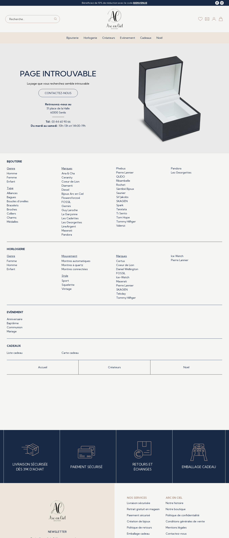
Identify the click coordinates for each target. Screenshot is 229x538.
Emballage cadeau (138, 533)
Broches (12, 209)
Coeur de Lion (70, 181)
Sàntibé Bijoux (125, 189)
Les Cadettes (70, 218)
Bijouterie (73, 37)
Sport (65, 280)
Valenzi (120, 225)
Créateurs (108, 37)
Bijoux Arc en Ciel (73, 193)
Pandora (67, 234)
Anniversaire (14, 319)
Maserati (67, 230)
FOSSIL (66, 202)
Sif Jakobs (122, 197)
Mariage (12, 331)
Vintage (67, 289)
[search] (55, 19)
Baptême (13, 323)
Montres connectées (75, 269)
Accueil (42, 367)
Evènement (127, 37)
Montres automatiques (76, 261)
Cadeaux (145, 37)
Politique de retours (139, 527)
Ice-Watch (122, 277)
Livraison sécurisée (138, 503)
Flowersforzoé (71, 198)
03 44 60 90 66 (61, 121)
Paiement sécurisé (138, 515)
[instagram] (221, 3)
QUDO (120, 176)
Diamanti (67, 185)
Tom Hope (123, 217)
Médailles (12, 221)
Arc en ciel (174, 497)
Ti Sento (121, 213)
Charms (12, 217)
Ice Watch (177, 256)
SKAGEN (122, 201)
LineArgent (69, 226)
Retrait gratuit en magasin (143, 509)
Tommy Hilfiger (126, 221)
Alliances (12, 193)
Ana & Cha (68, 173)
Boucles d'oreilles (17, 201)
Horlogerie (90, 37)
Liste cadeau (14, 352)
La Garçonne (70, 214)
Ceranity (67, 177)
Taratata (121, 209)
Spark (120, 205)
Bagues (11, 197)
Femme (12, 177)
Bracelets (13, 205)
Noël (159, 37)
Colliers (11, 213)
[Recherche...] (28, 19)
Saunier (121, 193)
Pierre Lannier (125, 172)
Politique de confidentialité (182, 515)
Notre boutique (176, 509)
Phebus (121, 168)
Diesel (65, 189)
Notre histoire (174, 503)
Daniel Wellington (127, 269)
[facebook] (217, 3)
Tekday (121, 293)
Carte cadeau (70, 352)
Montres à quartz (72, 265)
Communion (14, 327)
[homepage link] (114, 19)
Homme (12, 173)
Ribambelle (123, 180)
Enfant (11, 181)
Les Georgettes (72, 222)
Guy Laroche (70, 210)
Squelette (68, 284)
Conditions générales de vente (185, 521)
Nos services (137, 497)
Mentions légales (176, 527)
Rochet (120, 184)
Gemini (66, 206)
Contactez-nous (58, 93)
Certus (120, 261)
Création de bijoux (138, 521)
